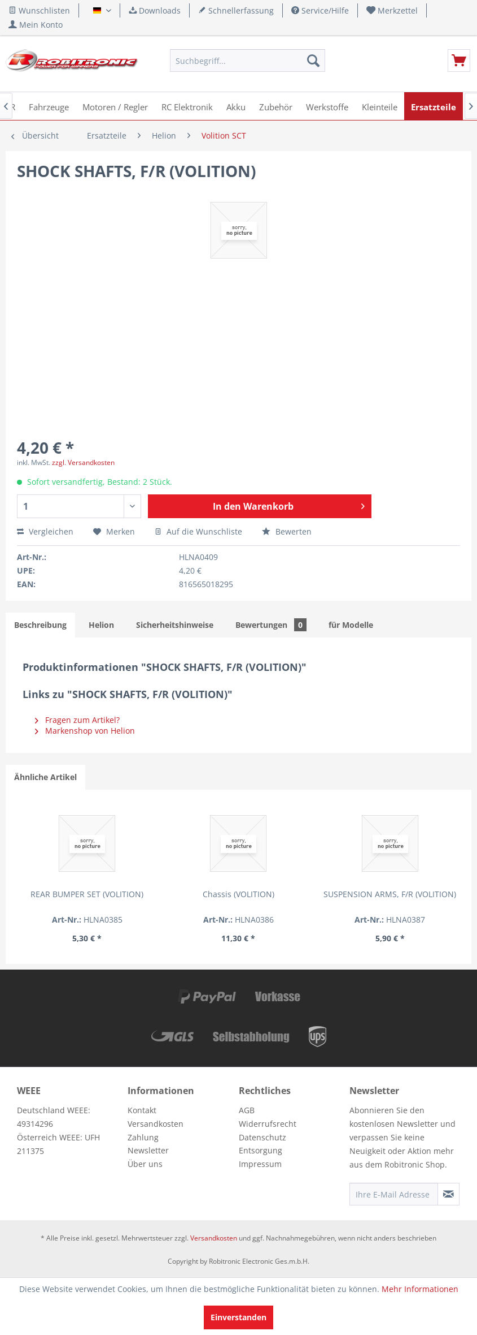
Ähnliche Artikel (45, 777)
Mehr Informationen (420, 1289)
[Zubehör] (275, 106)
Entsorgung (260, 1150)
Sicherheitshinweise (174, 624)
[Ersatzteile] (433, 106)
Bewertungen (271, 624)
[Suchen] (313, 60)
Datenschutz (262, 1137)
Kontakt (142, 1110)
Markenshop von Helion (85, 730)
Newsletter (148, 1150)
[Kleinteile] (379, 106)
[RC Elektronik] (187, 106)
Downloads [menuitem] (155, 10)
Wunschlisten (39, 10)
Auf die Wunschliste (198, 531)
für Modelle (351, 624)
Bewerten (287, 531)
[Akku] (236, 106)
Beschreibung (40, 624)
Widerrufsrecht (267, 1123)
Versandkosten (155, 1123)
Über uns (145, 1164)
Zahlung (143, 1137)
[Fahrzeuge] (49, 106)
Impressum (260, 1164)
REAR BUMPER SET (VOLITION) (57, 900)
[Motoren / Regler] (115, 106)
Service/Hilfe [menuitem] (320, 10)
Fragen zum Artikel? (77, 719)
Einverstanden (238, 1317)
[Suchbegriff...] (247, 60)
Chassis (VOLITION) (147, 894)
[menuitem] (392, 10)
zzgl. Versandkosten (83, 462)
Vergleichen (45, 531)
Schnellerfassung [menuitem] (236, 10)
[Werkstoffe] (327, 106)
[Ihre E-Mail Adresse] (393, 1194)
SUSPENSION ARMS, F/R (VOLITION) (238, 900)
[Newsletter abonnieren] (448, 1194)
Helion (101, 624)
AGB (247, 1110)
